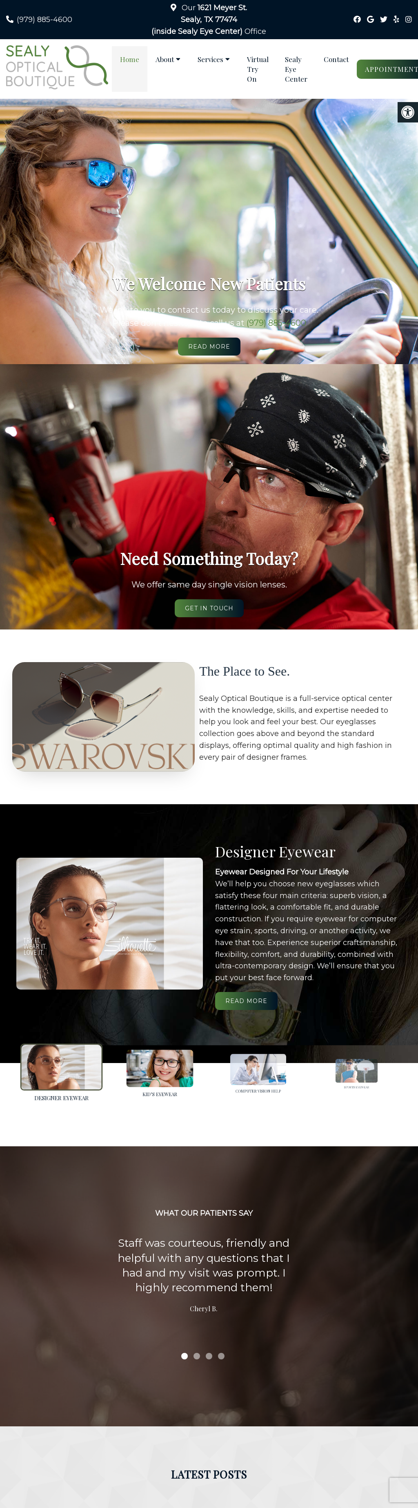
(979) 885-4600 (44, 19)
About (165, 59)
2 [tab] (196, 1356)
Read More (209, 346)
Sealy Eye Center (296, 69)
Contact (336, 59)
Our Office (208, 19)
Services (210, 59)
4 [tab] (221, 1356)
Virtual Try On (258, 69)
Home (129, 59)
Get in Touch (209, 608)
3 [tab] (209, 1356)
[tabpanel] (204, 1277)
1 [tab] (184, 1356)
